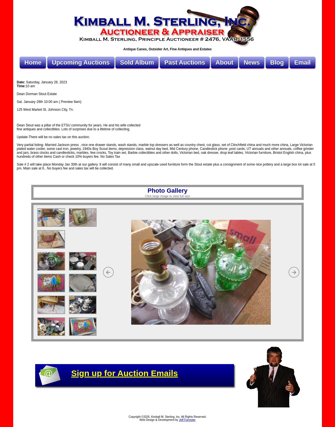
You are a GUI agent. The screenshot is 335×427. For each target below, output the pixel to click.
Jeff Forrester (187, 419)
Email (302, 62)
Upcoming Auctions (81, 62)
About (224, 62)
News (252, 62)
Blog (277, 62)
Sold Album (137, 62)
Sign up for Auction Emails (124, 373)
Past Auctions (184, 62)
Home (32, 62)
